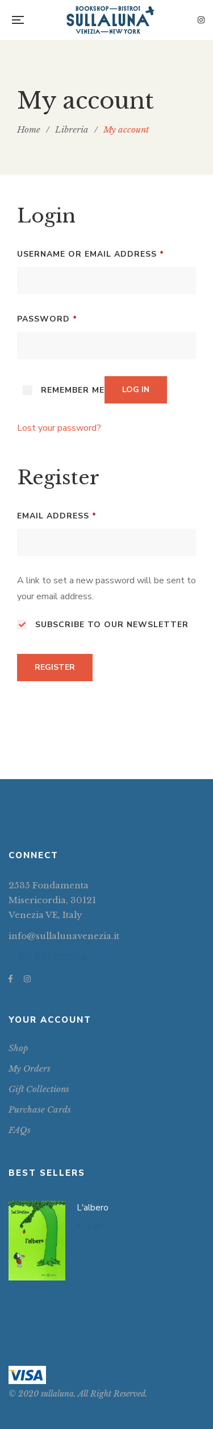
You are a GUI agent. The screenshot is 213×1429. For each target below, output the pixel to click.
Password (47, 317)
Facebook (10, 979)
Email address (57, 514)
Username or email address (90, 253)
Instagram (201, 20)
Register (55, 667)
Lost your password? (59, 428)
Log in (135, 389)
